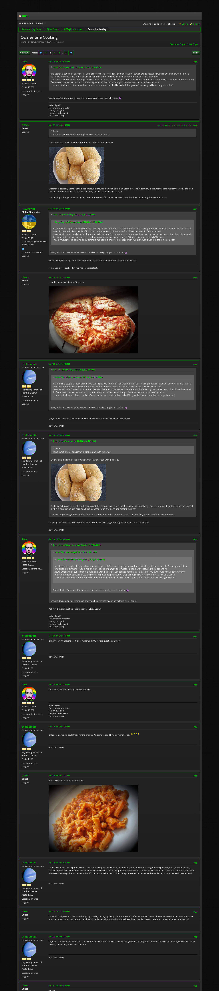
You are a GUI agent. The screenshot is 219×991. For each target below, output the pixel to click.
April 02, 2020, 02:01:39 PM (59, 61)
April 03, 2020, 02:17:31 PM (59, 684)
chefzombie (29, 364)
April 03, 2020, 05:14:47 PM (59, 726)
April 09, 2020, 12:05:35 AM (59, 911)
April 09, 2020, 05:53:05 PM (59, 936)
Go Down (24, 53)
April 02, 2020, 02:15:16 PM (59, 125)
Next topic (192, 44)
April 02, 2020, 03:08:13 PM (59, 209)
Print (196, 53)
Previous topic (177, 44)
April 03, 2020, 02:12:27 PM (59, 636)
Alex (24, 61)
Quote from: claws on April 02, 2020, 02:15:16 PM (74, 441)
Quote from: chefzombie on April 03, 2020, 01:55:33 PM (77, 545)
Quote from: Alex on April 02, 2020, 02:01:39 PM (74, 214)
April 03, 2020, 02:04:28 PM (59, 539)
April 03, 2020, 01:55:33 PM (59, 364)
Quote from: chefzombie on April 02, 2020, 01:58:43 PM (77, 67)
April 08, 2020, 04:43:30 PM (59, 862)
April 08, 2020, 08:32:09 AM (59, 775)
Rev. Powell (29, 209)
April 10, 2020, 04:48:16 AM (59, 985)
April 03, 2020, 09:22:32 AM (59, 277)
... (63, 52)
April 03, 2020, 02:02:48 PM (59, 435)
